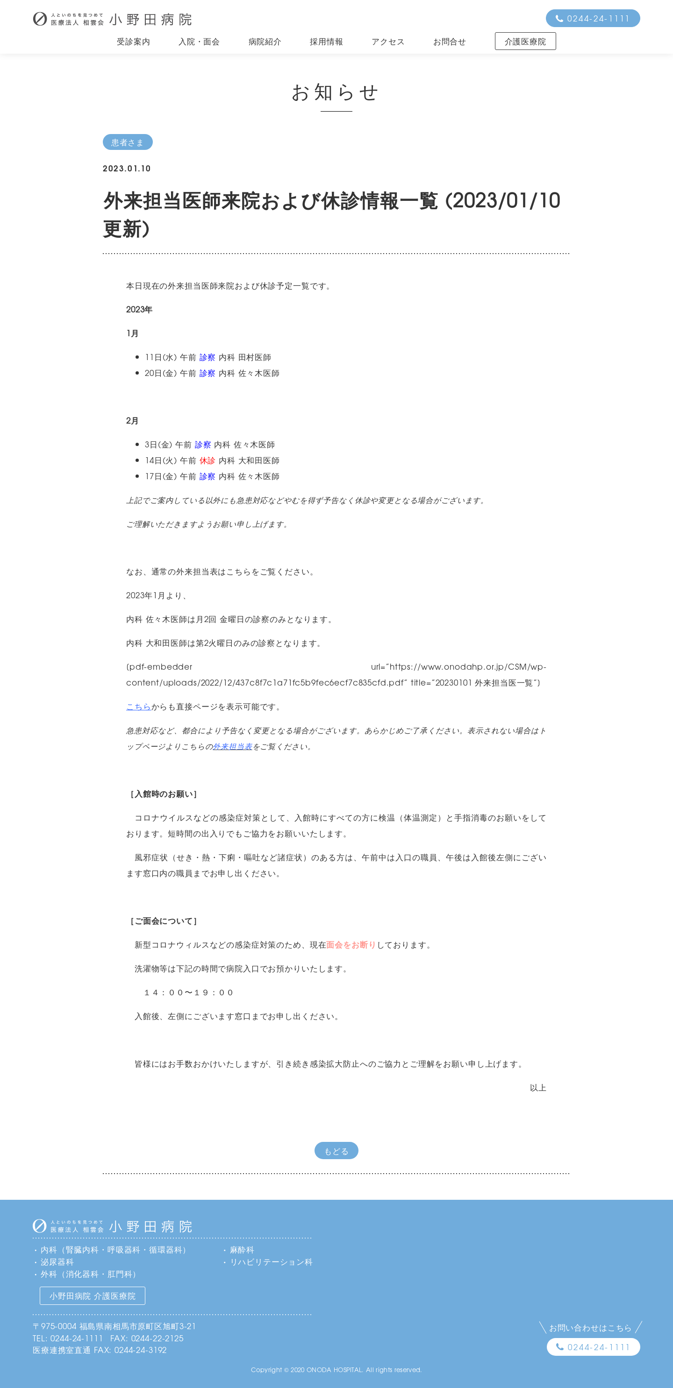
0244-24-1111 (598, 18)
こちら (138, 706)
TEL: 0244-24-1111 (68, 1338)
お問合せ (449, 41)
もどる (336, 1150)
